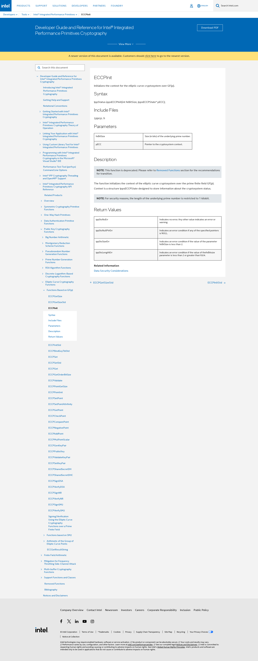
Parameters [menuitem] (54, 325)
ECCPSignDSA (55, 480)
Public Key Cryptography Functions (57, 230)
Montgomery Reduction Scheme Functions (57, 244)
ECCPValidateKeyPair (59, 457)
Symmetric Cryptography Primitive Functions (61, 208)
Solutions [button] (59, 5)
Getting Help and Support (56, 99)
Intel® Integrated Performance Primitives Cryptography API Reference (58, 187)
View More (127, 44)
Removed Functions (54, 583)
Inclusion (185, 610)
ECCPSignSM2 (55, 504)
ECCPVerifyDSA (56, 486)
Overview (49, 200)
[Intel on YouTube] (84, 622)
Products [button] (23, 5)
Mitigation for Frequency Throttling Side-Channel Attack (60, 562)
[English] (202, 5)
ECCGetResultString (57, 549)
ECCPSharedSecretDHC (60, 475)
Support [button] (41, 5)
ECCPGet (53, 368)
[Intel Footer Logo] (41, 629)
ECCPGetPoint (55, 410)
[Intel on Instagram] (92, 622)
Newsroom (111, 610)
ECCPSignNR (55, 492)
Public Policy (201, 610)
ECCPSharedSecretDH (59, 469)
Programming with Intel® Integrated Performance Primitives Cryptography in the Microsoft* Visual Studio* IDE (61, 157)
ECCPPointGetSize (57, 386)
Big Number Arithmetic (57, 237)
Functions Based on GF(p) (60, 290)
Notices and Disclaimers (55, 595)
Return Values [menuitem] (55, 336)
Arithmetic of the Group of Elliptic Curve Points (60, 542)
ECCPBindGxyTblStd (58, 350)
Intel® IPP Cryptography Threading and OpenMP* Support (60, 177)
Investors (126, 610)
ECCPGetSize (55, 296)
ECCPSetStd (54, 362)
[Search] (218, 6)
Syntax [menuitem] (51, 315)
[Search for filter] (60, 67)
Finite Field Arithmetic (55, 555)
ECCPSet (53, 356)
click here (150, 56)
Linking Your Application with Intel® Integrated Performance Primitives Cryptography (60, 136)
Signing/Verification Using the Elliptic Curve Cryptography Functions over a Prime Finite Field (60, 523)
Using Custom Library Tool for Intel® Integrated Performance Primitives (61, 146)
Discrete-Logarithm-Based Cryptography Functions (59, 275)
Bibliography (50, 589)
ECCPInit (53, 308)
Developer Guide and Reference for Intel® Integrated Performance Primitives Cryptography (61, 79)
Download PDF (210, 27)
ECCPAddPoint (55, 433)
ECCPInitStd (54, 345)
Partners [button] (99, 5)
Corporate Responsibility (162, 610)
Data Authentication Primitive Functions (59, 222)
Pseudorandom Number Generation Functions (57, 253)
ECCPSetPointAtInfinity (60, 404)
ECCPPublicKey (56, 451)
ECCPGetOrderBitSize (59, 374)
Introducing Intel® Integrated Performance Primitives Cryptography (58, 91)
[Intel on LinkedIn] (76, 622)
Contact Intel (94, 610)
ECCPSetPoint (55, 398)
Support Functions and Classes (60, 577)
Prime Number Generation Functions (58, 261)
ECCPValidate (55, 380)
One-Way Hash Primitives (57, 215)
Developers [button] (80, 5)
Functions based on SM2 (59, 535)
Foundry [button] (117, 5)
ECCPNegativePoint (58, 427)
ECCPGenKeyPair (57, 445)
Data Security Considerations (111, 270)
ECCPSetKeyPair (56, 463)
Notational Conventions (55, 105)
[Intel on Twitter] (69, 622)
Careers (139, 610)
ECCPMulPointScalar (59, 439)
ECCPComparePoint (58, 421)
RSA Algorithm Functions (58, 267)
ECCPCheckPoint (57, 415)
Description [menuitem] (54, 331)
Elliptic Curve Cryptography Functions (59, 283)
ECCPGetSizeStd (57, 302)
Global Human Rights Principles (171, 647)
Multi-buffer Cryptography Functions (57, 571)
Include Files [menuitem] (55, 320)
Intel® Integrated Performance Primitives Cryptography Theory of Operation (60, 125)
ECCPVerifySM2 (56, 510)
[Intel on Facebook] (61, 622)
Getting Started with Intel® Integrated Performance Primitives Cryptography (60, 114)
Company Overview (71, 610)
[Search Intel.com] (239, 5)
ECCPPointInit (55, 392)
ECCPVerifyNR (55, 498)
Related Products (53, 195)
